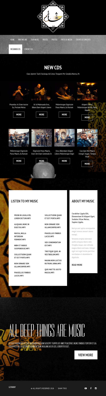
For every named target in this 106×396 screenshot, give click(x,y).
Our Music (35, 39)
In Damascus (15, 49)
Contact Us (28, 49)
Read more (77, 264)
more (18, 114)
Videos (45, 39)
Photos (54, 39)
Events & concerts (83, 39)
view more (85, 355)
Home (12, 39)
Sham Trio (62, 388)
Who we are (22, 39)
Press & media (66, 39)
